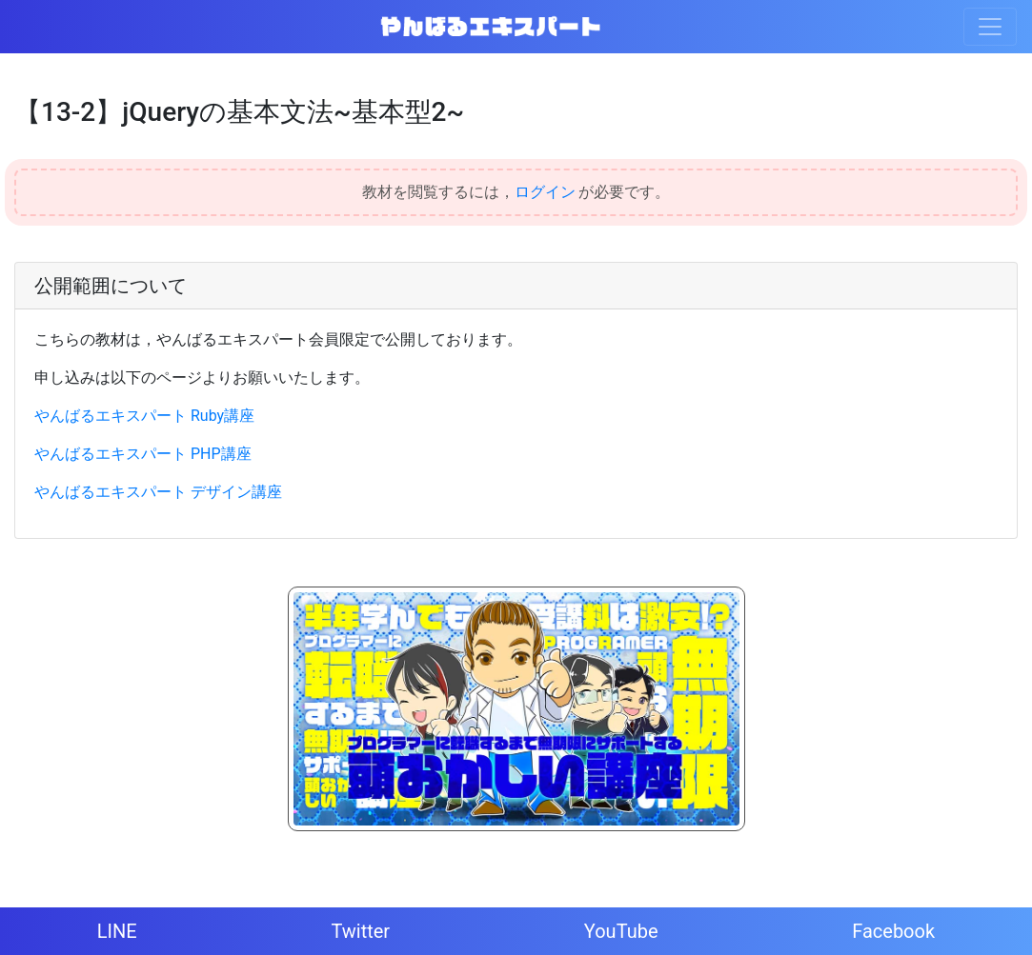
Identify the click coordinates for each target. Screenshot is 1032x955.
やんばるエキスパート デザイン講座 (158, 492)
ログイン (545, 192)
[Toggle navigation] (990, 27)
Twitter (360, 931)
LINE (117, 931)
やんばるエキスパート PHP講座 (143, 454)
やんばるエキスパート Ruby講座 (144, 416)
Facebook (893, 931)
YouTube (621, 931)
